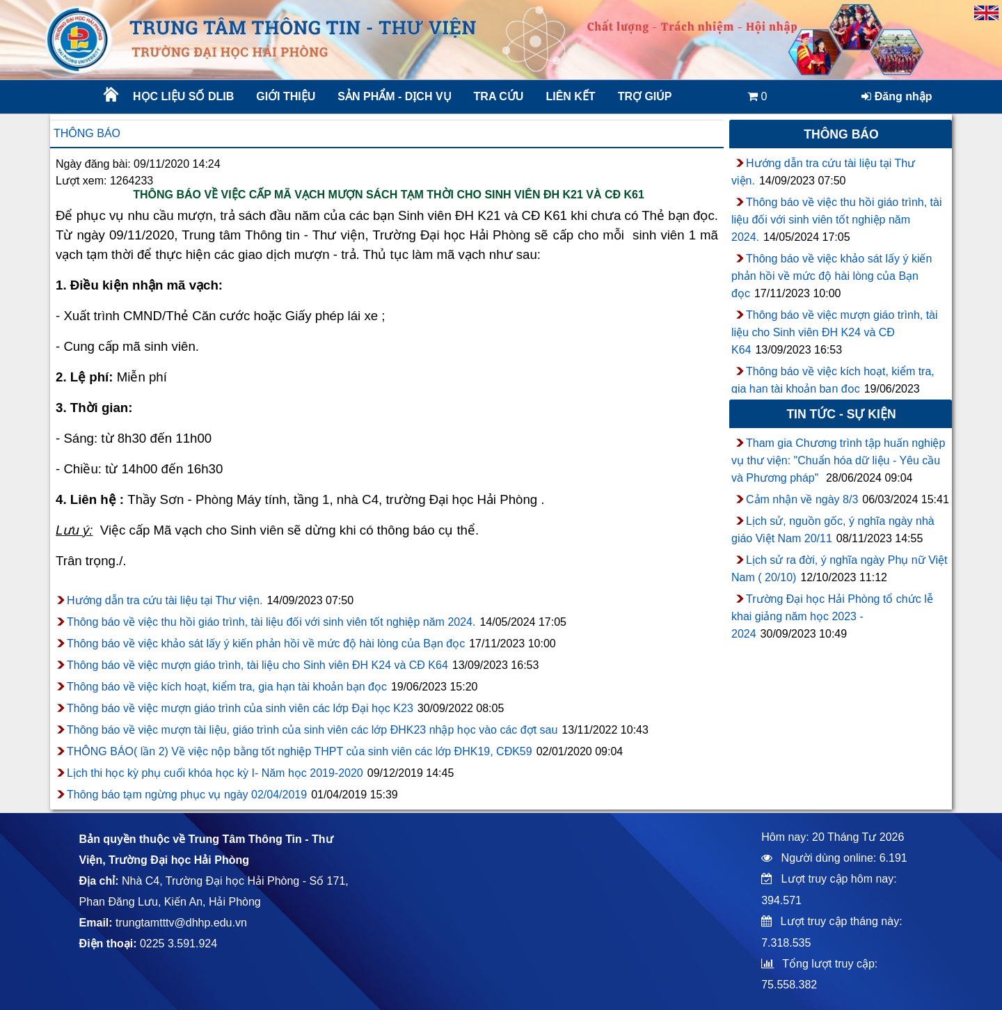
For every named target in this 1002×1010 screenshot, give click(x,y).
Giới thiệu (285, 96)
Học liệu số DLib (183, 96)
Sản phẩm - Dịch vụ (393, 96)
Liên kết (570, 96)
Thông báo (87, 133)
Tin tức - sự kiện (841, 414)
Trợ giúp (645, 96)
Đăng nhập (896, 96)
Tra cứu (499, 96)
